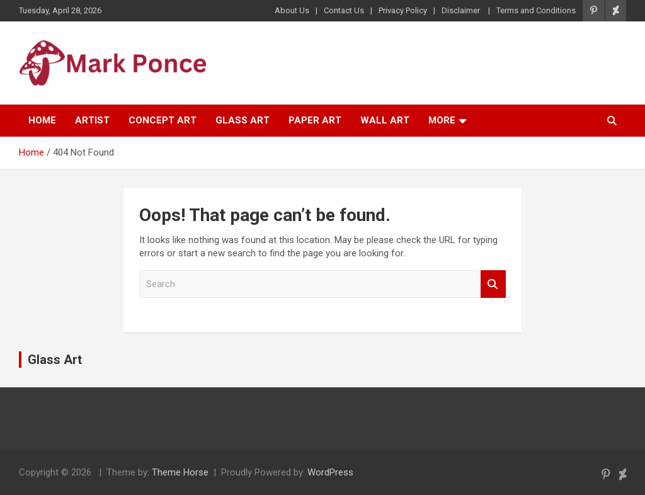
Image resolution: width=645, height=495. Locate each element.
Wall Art (384, 120)
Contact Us (344, 10)
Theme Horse (180, 472)
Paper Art (314, 120)
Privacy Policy (403, 10)
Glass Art (242, 120)
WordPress (330, 472)
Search (493, 284)
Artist (92, 120)
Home (42, 120)
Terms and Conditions (536, 10)
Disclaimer (462, 10)
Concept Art (162, 120)
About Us (292, 10)
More (441, 120)
